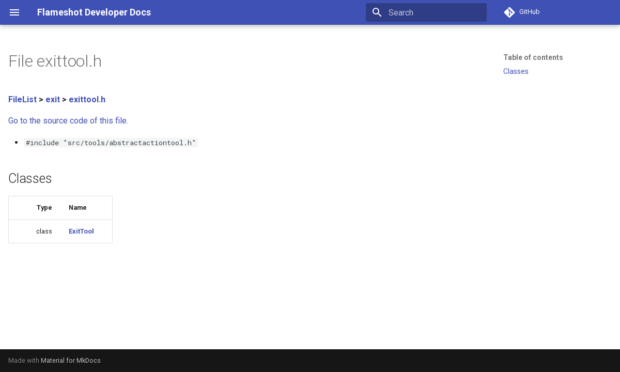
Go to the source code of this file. (68, 121)
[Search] (426, 12)
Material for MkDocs (71, 360)
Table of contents (533, 57)
